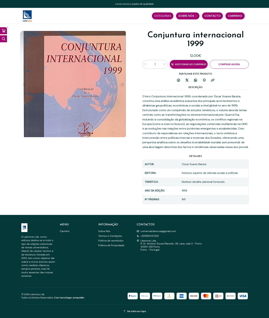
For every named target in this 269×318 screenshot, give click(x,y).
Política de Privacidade (111, 245)
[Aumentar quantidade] (164, 64)
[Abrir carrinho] (3, 30)
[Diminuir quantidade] (146, 64)
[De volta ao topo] (134, 311)
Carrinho (65, 231)
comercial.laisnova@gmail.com (156, 231)
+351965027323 (148, 235)
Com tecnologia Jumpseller (69, 297)
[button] (162, 15)
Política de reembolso (110, 240)
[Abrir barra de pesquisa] (3, 38)
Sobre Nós (104, 231)
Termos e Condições (110, 235)
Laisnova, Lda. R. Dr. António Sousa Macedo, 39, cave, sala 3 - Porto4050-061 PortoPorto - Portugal (169, 245)
